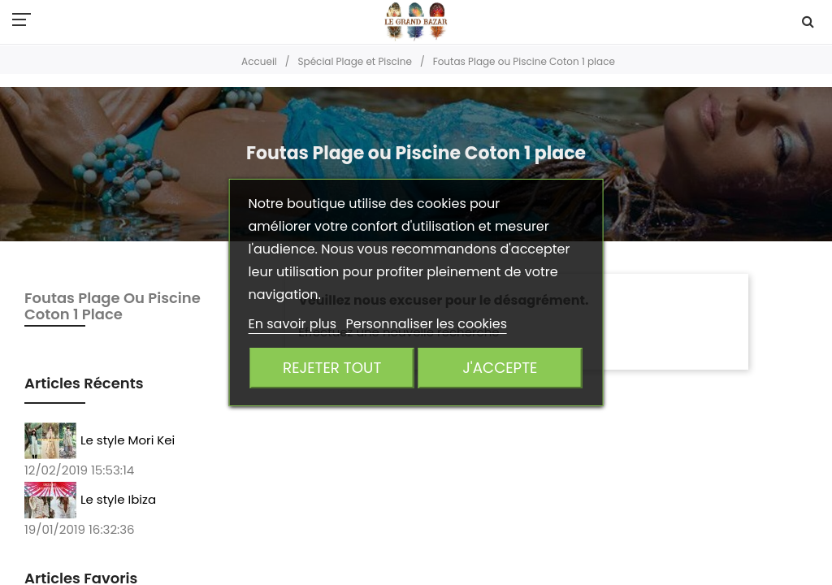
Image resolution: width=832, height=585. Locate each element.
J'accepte (499, 368)
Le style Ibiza (118, 498)
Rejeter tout (332, 368)
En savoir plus (294, 323)
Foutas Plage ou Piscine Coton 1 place (112, 306)
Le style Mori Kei (127, 439)
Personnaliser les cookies (426, 323)
